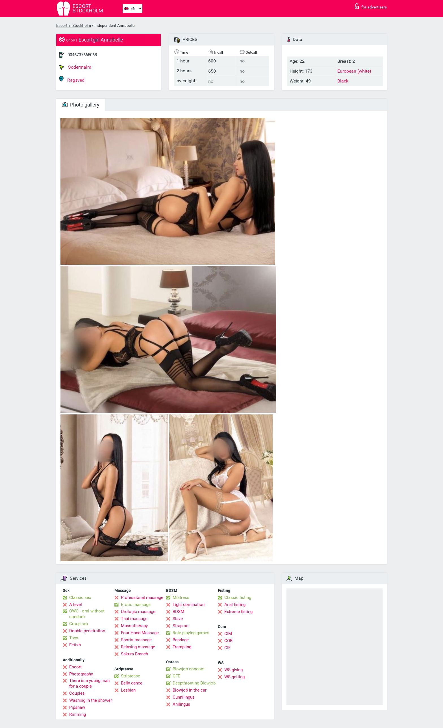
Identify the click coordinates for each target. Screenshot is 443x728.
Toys (73, 637)
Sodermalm (75, 67)
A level (75, 604)
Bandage (181, 639)
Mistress (181, 597)
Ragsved (71, 79)
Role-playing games (191, 632)
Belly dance (131, 683)
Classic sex (80, 597)
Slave (178, 618)
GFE (176, 676)
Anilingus (181, 704)
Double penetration (87, 630)
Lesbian (128, 690)
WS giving (233, 669)
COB (228, 640)
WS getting (234, 676)
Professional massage (142, 597)
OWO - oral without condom (87, 614)
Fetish (75, 644)
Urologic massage (138, 611)
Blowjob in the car (190, 690)
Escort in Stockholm (73, 25)
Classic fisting (237, 597)
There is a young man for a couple (89, 683)
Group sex (78, 623)
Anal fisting (235, 604)
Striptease (130, 676)
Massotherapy (134, 625)
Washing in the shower (90, 700)
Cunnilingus (184, 697)
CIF (227, 647)
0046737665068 (82, 54)
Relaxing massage (138, 646)
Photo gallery (80, 105)
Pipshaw (77, 707)
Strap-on (180, 625)
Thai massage (134, 618)
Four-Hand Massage (140, 632)
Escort (75, 667)
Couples (77, 693)
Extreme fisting (238, 611)
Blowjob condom (189, 669)
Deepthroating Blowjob (194, 683)
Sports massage (136, 639)
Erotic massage (136, 604)
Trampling (182, 646)
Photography (81, 674)
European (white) (354, 71)
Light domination (189, 604)
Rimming (77, 714)
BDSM (178, 611)
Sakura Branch (134, 654)
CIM (228, 633)
